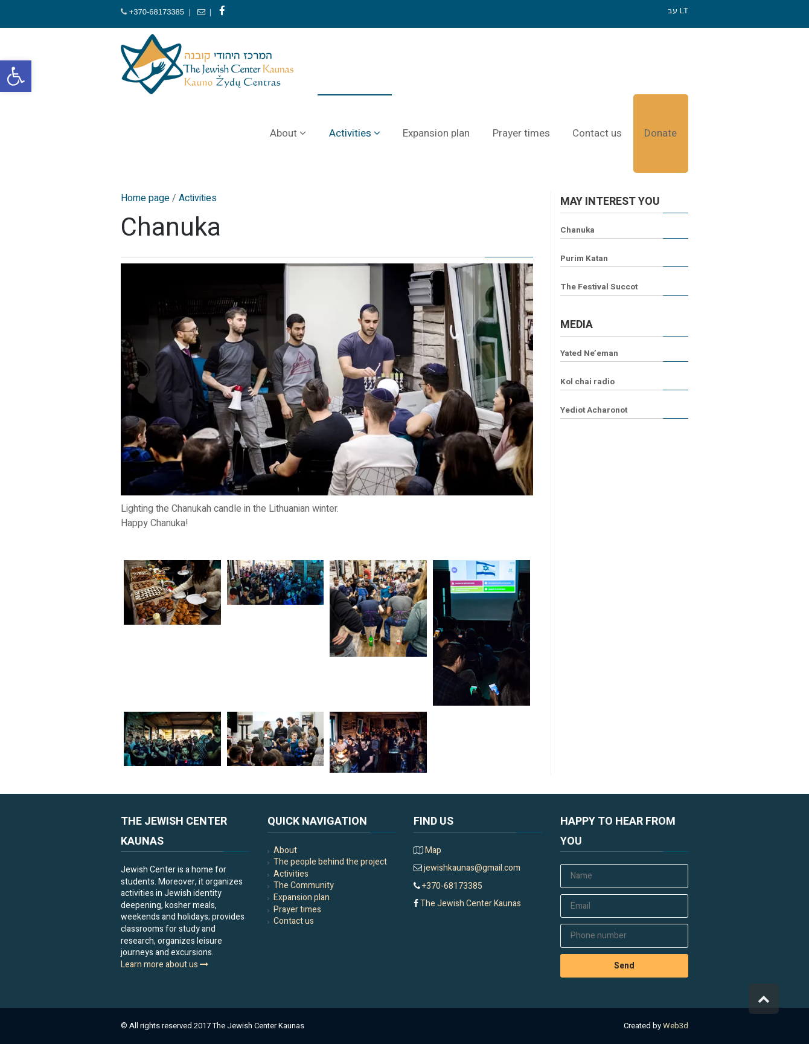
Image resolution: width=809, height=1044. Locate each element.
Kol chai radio (587, 382)
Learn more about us (164, 964)
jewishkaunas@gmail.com (471, 868)
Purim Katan (584, 259)
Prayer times (297, 909)
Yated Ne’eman (589, 353)
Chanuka (577, 230)
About (285, 850)
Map (433, 850)
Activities (291, 874)
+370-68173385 (156, 11)
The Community (303, 885)
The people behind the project (330, 862)
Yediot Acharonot (593, 410)
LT (684, 10)
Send (624, 965)
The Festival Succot (599, 287)
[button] (15, 76)
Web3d (675, 1025)
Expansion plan (301, 897)
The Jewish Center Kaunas (469, 903)
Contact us (293, 921)
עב (672, 10)
